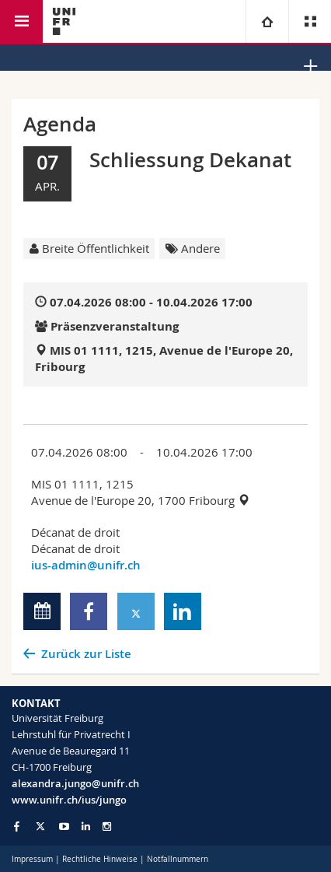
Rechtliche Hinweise (100, 859)
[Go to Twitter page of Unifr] (40, 826)
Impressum (32, 859)
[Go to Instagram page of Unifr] (107, 826)
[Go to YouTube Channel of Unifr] (64, 826)
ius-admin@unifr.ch (86, 565)
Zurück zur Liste (86, 654)
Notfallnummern (177, 859)
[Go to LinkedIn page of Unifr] (86, 826)
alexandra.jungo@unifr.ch (75, 783)
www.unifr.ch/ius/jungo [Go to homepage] (69, 800)
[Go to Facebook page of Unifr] (17, 826)
